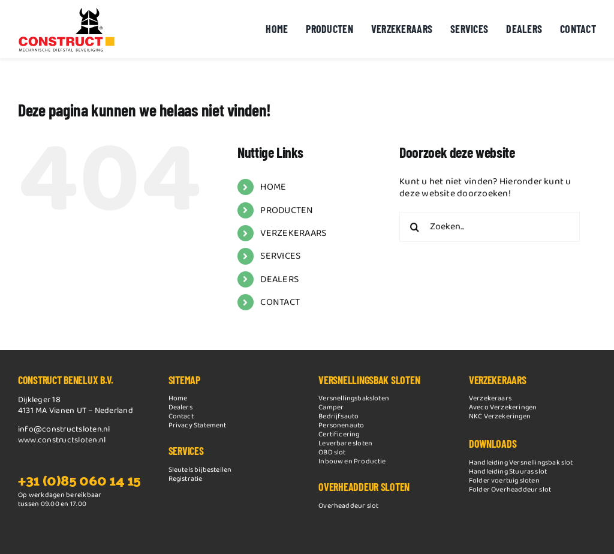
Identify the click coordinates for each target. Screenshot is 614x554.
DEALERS (279, 279)
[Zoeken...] (489, 227)
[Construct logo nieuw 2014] (66, 10)
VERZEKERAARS (293, 233)
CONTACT (280, 302)
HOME (273, 186)
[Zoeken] (414, 227)
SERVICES (280, 255)
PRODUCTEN (286, 210)
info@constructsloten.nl (64, 429)
